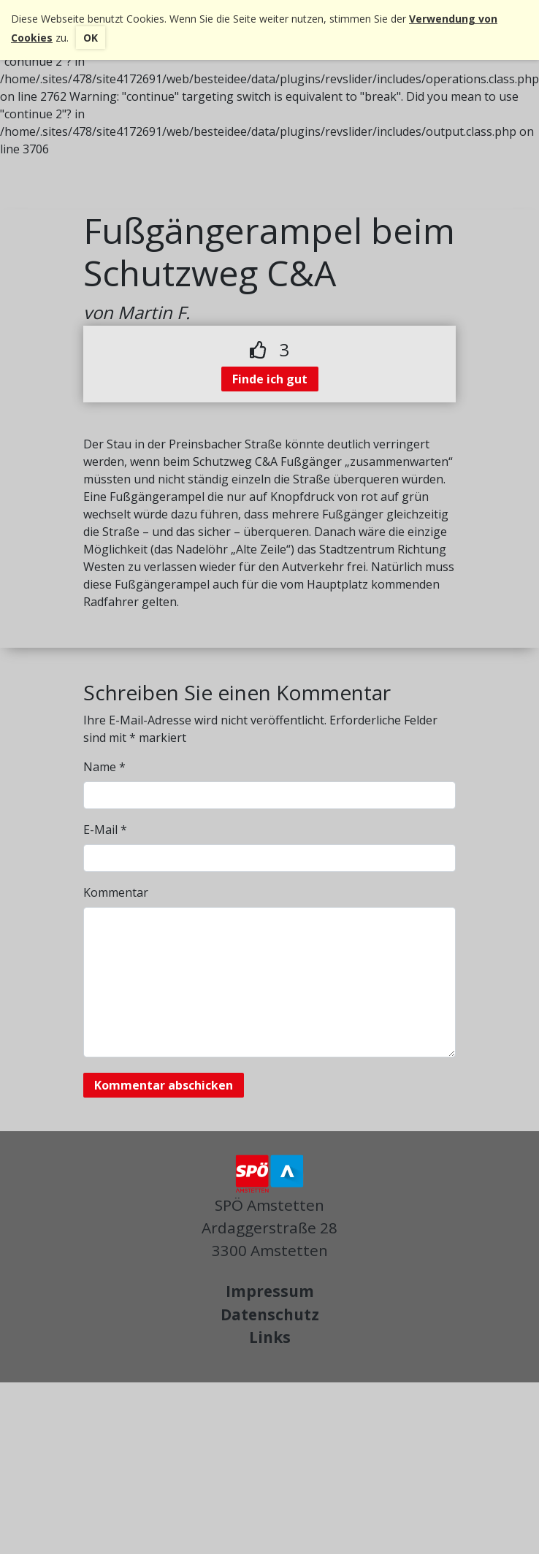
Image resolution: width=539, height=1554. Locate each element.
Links (270, 1337)
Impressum (270, 1291)
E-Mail (105, 830)
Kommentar (115, 892)
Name (104, 767)
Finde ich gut (269, 379)
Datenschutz (270, 1314)
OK (90, 38)
